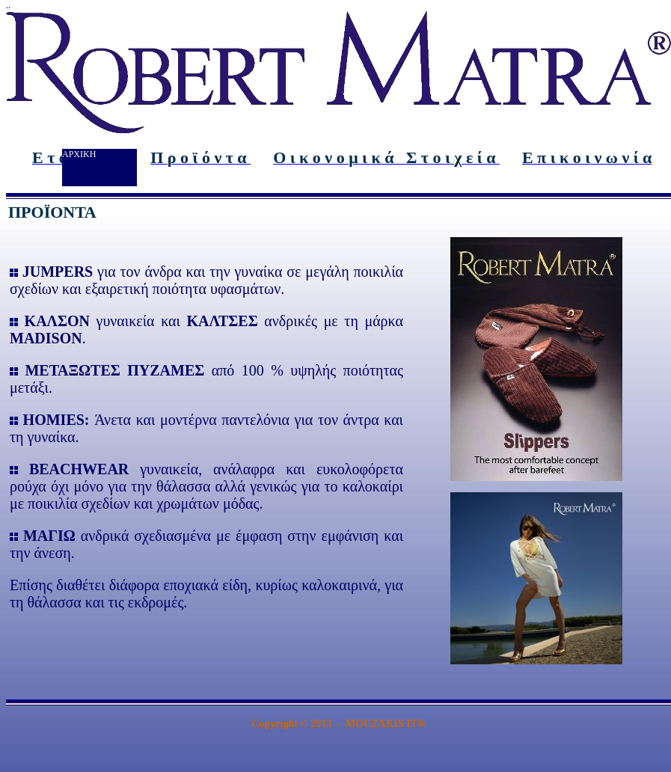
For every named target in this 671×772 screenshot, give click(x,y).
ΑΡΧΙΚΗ (79, 154)
